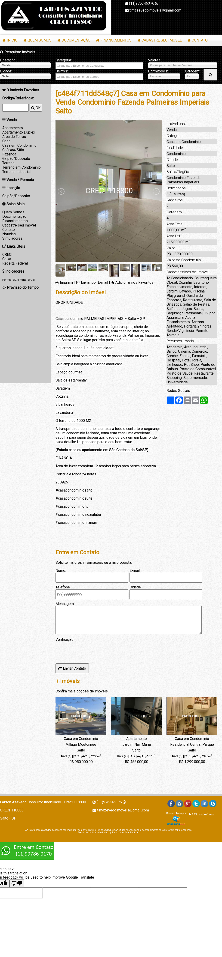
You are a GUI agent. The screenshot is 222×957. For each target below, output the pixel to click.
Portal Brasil (27, 279)
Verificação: (65, 639)
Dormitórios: (158, 71)
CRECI (7, 254)
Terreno (8, 163)
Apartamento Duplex (18, 132)
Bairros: (62, 71)
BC (15, 279)
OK (35, 108)
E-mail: (135, 570)
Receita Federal (15, 263)
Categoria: (64, 60)
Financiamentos (116, 40)
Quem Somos (40, 40)
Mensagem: (65, 604)
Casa (6, 141)
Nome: (61, 570)
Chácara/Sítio (13, 150)
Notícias (9, 234)
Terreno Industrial (16, 172)
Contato (200, 40)
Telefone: (63, 587)
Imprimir (66, 282)
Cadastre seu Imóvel (162, 40)
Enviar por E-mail (94, 282)
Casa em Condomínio (19, 145)
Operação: (8, 60)
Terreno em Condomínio (21, 167)
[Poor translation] (16, 883)
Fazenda (9, 154)
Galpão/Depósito (16, 158)
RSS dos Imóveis (203, 814)
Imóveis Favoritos (23, 90)
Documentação (76, 40)
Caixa (6, 259)
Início (12, 40)
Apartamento (12, 128)
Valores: (154, 60)
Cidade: (6, 71)
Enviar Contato (72, 668)
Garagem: (192, 71)
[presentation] (91, 651)
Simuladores (12, 238)
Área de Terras (14, 136)
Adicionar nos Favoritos (134, 282)
